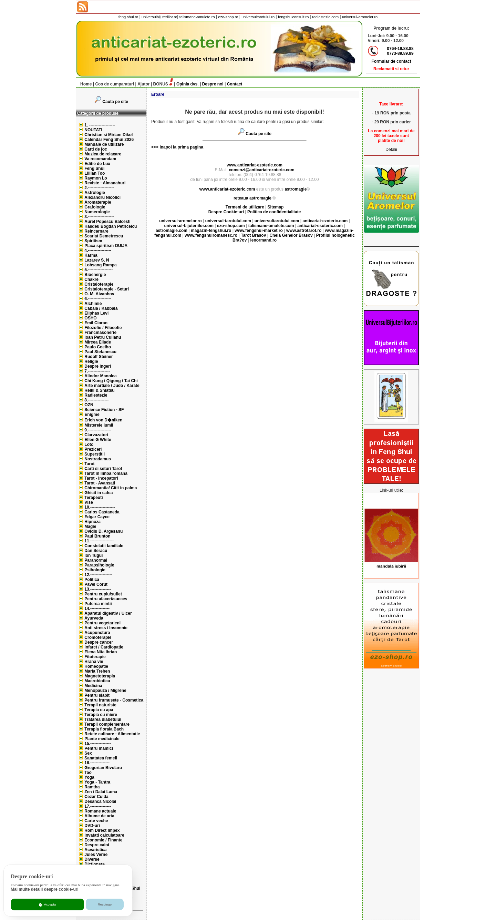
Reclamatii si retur (391, 69)
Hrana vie (93, 661)
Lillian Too (94, 173)
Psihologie (94, 570)
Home (84, 84)
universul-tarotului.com (228, 220)
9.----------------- (97, 430)
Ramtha (92, 787)
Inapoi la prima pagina (180, 147)
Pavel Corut (95, 584)
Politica (91, 579)
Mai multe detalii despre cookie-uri (45, 889)
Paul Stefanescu (100, 351)
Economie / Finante (103, 840)
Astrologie (94, 192)
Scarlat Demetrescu (103, 236)
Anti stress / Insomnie (105, 627)
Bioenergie (95, 274)
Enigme (91, 414)
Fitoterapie (94, 656)
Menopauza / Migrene (105, 690)
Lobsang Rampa (100, 265)
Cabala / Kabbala (100, 308)
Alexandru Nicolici (102, 197)
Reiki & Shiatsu (99, 390)
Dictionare (94, 864)
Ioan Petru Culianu (102, 337)
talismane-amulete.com (271, 225)
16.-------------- (97, 762)
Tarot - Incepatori (101, 478)
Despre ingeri (97, 366)
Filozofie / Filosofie (103, 327)
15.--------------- (97, 743)
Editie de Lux (97, 163)
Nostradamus (97, 459)
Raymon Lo (95, 178)
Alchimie (93, 303)
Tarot (89, 463)
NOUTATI (93, 129)
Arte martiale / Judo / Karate (111, 385)
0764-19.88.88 (400, 48)
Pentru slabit (97, 695)
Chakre (91, 279)
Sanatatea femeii (100, 758)
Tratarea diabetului (102, 719)
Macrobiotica (97, 680)
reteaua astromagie (252, 198)
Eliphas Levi (96, 313)
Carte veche (96, 820)
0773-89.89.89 (400, 53)
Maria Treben (97, 671)
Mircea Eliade (97, 342)
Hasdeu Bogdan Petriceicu (110, 226)
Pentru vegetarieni (102, 623)
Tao (87, 772)
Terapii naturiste (100, 705)
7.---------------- (97, 371)
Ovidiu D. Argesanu (103, 531)
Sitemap (276, 207)
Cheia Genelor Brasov (290, 235)
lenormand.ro (263, 240)
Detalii (391, 149)
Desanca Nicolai (100, 801)
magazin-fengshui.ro (211, 230)
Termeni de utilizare (245, 207)
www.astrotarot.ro (303, 230)
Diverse (91, 859)
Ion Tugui (93, 555)
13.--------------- (97, 589)
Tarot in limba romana (105, 473)
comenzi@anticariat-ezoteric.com (261, 169)
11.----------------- (99, 541)
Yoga (89, 777)
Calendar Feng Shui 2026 (109, 139)
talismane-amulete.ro (197, 17)
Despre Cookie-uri (226, 211)
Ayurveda (93, 618)
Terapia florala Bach (104, 729)
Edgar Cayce (97, 516)
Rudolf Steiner (98, 356)
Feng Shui (94, 168)
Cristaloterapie (98, 284)
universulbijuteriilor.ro (159, 17)
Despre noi (213, 84)
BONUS (160, 84)
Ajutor (143, 84)
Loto (88, 444)
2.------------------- (99, 187)
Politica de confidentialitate (274, 211)
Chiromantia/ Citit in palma (110, 487)
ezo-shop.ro (228, 17)
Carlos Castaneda (101, 512)
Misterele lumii (98, 425)
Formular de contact (391, 61)
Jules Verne (95, 854)
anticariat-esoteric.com (319, 225)
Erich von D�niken (103, 420)
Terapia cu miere (100, 714)
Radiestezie (95, 395)
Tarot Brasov (253, 235)
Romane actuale (100, 811)
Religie (91, 361)
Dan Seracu (95, 550)
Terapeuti (93, 497)
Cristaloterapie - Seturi (106, 289)
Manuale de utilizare (104, 144)
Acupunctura (97, 632)
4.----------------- (97, 250)
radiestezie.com (325, 17)
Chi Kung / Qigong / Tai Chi (110, 380)
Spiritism (93, 240)
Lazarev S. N (96, 260)
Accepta (47, 904)
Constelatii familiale (103, 545)
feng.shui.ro (128, 17)
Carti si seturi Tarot (103, 468)
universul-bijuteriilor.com (189, 225)
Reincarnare (96, 231)
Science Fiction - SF (104, 409)
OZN (88, 404)
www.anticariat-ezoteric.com (254, 165)
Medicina (93, 685)
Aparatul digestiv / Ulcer (108, 613)
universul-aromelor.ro (360, 17)
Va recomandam (100, 158)
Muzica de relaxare (102, 154)
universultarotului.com (277, 220)
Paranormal (95, 560)
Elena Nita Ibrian (100, 652)
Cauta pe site (115, 101)
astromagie (296, 189)
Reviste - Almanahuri (104, 183)
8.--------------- (96, 400)
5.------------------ (98, 269)
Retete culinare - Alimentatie (112, 734)
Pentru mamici (98, 748)
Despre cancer (98, 642)
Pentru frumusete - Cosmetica (113, 700)
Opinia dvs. (187, 84)
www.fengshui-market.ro (259, 230)
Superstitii (94, 454)
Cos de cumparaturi (114, 84)
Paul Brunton (97, 536)
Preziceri (93, 449)
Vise (88, 502)
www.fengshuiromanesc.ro (211, 235)
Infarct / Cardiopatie (103, 647)
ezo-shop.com (231, 225)
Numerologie (97, 211)
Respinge (105, 904)
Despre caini (96, 844)
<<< (154, 147)
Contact (234, 84)
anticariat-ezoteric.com (325, 220)
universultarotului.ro (258, 17)
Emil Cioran (95, 322)
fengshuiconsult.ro (293, 17)
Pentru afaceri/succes (105, 598)
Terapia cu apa (98, 709)
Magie (90, 526)
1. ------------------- (99, 125)
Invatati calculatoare (104, 835)
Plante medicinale (101, 738)
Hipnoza (92, 521)
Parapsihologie (99, 565)
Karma (90, 255)
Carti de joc (95, 149)
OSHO (90, 318)
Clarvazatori (96, 434)
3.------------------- (99, 216)
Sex (88, 753)
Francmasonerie (100, 332)
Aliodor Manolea (100, 376)
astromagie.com (171, 230)
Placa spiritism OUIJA (105, 245)
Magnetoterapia (99, 676)
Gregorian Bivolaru (103, 767)
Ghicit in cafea (98, 492)
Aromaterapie (97, 202)
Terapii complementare (107, 724)
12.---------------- (98, 574)
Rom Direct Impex (102, 830)
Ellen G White (97, 439)
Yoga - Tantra (97, 782)
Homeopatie (96, 666)
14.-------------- (97, 608)
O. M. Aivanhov (99, 294)
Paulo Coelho (97, 347)
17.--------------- (97, 806)
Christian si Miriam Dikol (108, 134)
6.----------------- (97, 298)
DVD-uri (92, 825)
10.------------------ (99, 507)
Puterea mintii (98, 603)
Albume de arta (99, 816)
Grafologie (94, 207)
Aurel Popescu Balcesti (107, 221)
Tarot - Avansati (99, 483)
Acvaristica (95, 849)
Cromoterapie (97, 637)
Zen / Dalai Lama (100, 791)
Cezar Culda (96, 796)
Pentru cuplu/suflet (103, 594)
